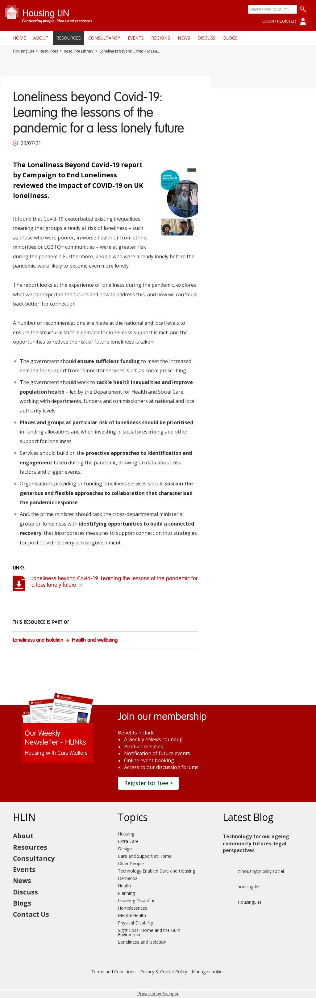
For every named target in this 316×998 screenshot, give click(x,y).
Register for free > (148, 783)
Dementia (128, 878)
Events (136, 38)
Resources (68, 38)
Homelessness (132, 908)
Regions (160, 38)
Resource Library (79, 51)
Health (124, 886)
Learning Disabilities (138, 900)
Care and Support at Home (145, 856)
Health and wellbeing (95, 640)
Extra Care (128, 841)
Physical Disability (135, 923)
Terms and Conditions (113, 972)
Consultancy (104, 38)
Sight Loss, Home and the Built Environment (149, 932)
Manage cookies (208, 972)
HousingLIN (242, 902)
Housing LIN (23, 51)
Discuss (206, 38)
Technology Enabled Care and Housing (156, 871)
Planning (126, 893)
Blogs (230, 38)
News (184, 38)
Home (19, 38)
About (40, 38)
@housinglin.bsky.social (253, 871)
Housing (126, 834)
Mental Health (132, 915)
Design (125, 849)
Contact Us (31, 914)
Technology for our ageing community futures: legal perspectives (256, 843)
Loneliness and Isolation (38, 640)
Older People (131, 863)
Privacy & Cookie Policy (163, 972)
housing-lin (241, 886)
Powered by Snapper (158, 993)
